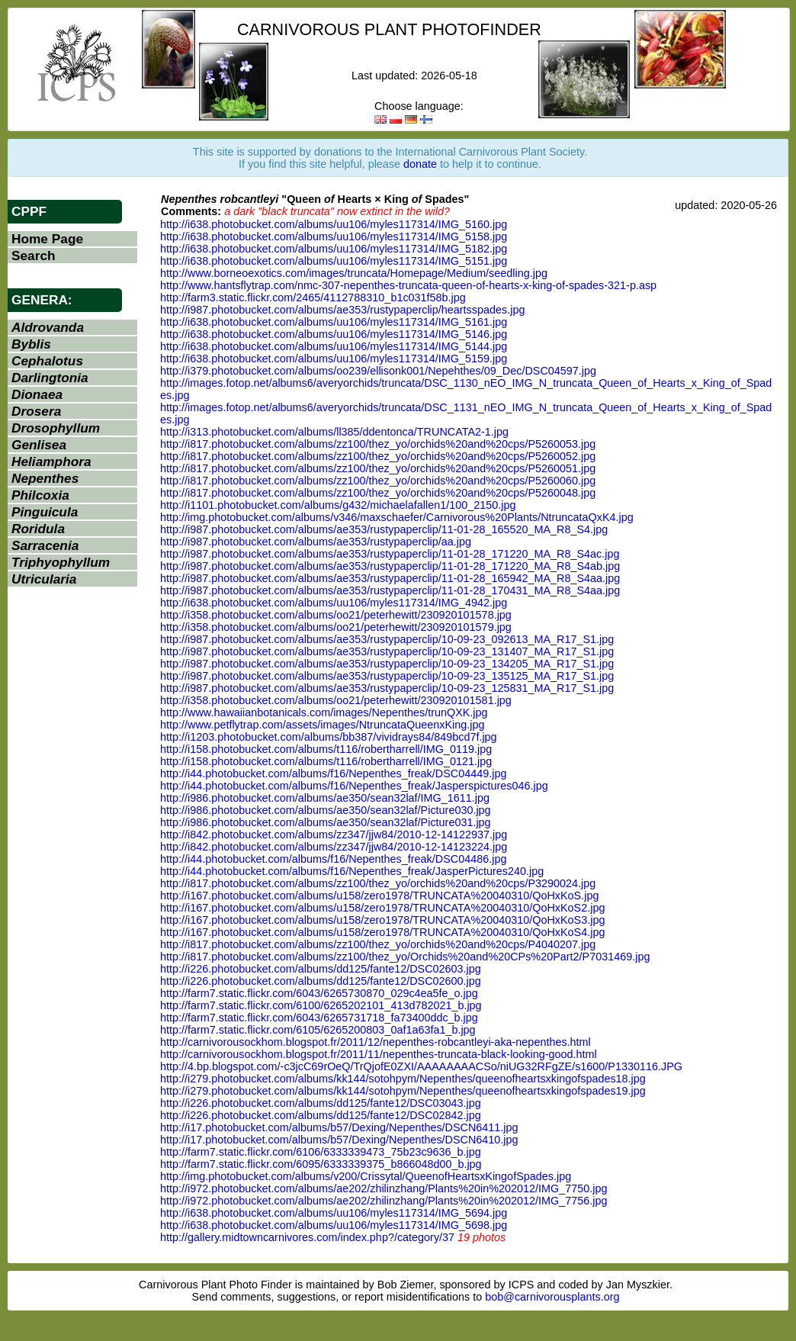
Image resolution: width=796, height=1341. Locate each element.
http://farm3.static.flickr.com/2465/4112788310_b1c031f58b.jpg (313, 297)
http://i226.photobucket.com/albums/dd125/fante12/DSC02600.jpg (320, 981)
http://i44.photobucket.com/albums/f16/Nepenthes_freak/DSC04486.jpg (333, 859)
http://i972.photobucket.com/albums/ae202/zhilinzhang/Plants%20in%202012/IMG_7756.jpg (383, 1201)
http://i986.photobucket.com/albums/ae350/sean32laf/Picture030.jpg (325, 810)
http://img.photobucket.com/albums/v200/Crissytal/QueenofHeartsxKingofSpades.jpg (365, 1176)
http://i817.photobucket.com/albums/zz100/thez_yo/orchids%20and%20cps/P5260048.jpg (377, 493)
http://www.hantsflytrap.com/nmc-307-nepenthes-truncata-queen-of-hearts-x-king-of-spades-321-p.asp (408, 285)
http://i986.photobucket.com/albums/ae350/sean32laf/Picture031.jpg (325, 822)
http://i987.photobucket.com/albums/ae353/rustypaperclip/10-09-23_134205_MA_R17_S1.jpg (387, 664)
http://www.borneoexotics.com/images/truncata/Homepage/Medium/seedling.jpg (353, 273)
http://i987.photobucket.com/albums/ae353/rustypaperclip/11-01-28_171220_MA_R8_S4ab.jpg (390, 566)
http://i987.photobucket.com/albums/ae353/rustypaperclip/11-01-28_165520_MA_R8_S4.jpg (384, 529)
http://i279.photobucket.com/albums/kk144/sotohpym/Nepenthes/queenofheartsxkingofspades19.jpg (403, 1091)
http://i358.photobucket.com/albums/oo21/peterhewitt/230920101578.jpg (336, 615)
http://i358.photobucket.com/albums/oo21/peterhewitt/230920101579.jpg (336, 627)
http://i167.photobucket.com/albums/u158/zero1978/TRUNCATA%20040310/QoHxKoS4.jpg (382, 932)
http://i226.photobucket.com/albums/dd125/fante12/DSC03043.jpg (320, 1103)
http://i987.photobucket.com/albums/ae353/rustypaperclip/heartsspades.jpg (342, 310)
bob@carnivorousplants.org (552, 1297)
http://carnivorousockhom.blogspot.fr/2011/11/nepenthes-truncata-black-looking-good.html (378, 1054)
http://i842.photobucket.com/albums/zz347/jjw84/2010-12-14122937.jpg (333, 834)
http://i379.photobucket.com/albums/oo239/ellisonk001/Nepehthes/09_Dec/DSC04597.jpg (378, 371)
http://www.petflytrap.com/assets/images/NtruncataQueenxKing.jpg (322, 725)
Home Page (47, 238)
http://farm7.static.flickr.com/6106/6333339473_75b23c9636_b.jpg (320, 1152)
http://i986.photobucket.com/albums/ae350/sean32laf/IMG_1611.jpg (324, 798)
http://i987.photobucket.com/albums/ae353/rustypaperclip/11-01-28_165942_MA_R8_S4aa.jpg (390, 578)
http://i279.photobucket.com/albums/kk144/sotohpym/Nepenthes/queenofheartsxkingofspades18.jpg (403, 1078)
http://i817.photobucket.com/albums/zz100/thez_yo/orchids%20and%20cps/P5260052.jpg (377, 456)
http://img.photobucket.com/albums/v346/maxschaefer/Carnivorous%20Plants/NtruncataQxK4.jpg (397, 517)
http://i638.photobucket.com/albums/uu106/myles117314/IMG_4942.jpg (333, 603)
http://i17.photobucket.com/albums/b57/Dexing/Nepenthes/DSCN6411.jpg (339, 1127)
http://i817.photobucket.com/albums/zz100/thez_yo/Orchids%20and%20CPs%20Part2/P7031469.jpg (405, 956)
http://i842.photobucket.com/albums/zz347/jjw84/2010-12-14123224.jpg (333, 847)
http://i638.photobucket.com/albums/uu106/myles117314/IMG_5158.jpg (333, 236)
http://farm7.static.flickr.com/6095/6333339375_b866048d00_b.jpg (321, 1164)
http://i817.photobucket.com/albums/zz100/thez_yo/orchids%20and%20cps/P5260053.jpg (377, 444)
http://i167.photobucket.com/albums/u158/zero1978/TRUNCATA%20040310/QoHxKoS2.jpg (382, 908)
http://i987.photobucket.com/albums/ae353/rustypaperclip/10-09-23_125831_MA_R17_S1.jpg (387, 688)
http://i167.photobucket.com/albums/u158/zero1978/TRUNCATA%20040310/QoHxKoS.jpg (379, 895)
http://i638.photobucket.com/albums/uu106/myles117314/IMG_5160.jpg (333, 224)
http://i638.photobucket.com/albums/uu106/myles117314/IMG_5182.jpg (333, 249)
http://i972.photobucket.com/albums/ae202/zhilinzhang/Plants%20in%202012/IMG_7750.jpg (383, 1188)
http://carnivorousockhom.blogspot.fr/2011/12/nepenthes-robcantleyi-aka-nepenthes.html (375, 1042)
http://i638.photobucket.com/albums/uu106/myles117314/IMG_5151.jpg (333, 261)
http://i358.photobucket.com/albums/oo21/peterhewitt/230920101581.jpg (336, 700)
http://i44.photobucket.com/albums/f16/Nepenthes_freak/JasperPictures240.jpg (352, 871)
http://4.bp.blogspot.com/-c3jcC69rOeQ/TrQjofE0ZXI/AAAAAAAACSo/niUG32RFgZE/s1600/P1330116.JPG (421, 1066)
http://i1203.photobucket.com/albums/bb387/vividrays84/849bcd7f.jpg (328, 737)
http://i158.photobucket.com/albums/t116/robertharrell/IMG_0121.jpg (326, 761)
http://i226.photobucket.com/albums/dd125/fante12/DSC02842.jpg (320, 1115)
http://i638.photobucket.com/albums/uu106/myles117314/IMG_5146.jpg (333, 334)
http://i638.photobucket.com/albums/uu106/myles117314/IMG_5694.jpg (333, 1213)
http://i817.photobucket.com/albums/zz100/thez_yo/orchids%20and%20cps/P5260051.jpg (377, 468)
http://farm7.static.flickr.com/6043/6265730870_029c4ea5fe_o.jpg (319, 993)
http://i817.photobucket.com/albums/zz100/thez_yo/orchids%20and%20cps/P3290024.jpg (377, 883)
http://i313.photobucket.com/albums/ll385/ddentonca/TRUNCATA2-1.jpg (334, 432)
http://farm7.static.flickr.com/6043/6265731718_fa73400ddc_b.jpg (319, 1017)
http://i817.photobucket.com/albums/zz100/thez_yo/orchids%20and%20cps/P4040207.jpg (377, 944)
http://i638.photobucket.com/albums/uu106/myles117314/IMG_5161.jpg (333, 322)
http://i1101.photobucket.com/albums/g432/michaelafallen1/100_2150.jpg (337, 505)
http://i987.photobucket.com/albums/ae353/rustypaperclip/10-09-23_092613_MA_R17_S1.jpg (387, 639)
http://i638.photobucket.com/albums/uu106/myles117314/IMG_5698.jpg (333, 1225)
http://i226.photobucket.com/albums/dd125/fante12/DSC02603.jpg (320, 969)
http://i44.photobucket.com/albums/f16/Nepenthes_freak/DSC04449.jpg (333, 773)
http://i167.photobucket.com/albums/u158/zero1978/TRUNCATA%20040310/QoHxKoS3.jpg (382, 920)
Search (33, 255)
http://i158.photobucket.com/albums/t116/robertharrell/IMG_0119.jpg (326, 749)
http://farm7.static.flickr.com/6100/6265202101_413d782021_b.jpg (321, 1005)
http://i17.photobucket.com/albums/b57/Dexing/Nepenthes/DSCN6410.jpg (339, 1140)
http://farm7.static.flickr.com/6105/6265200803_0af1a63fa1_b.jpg (318, 1030)
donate (420, 164)
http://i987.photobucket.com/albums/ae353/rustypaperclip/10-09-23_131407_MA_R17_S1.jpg (387, 651)
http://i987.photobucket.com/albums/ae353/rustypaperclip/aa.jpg (315, 541)
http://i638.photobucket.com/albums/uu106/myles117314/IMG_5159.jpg (333, 358)
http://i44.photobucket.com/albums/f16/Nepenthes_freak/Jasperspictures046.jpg (354, 786)
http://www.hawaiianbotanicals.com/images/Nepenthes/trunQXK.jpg (324, 712)
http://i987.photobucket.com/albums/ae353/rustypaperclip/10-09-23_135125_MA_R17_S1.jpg (387, 676)
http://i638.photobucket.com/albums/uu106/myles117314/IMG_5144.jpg (333, 346)
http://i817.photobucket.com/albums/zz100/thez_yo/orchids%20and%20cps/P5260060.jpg (377, 480)
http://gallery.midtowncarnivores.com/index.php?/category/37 (307, 1237)
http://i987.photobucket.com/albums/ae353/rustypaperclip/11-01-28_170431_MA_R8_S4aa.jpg (390, 590)
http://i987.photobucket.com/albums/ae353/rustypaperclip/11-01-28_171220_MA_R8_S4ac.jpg (389, 554)
